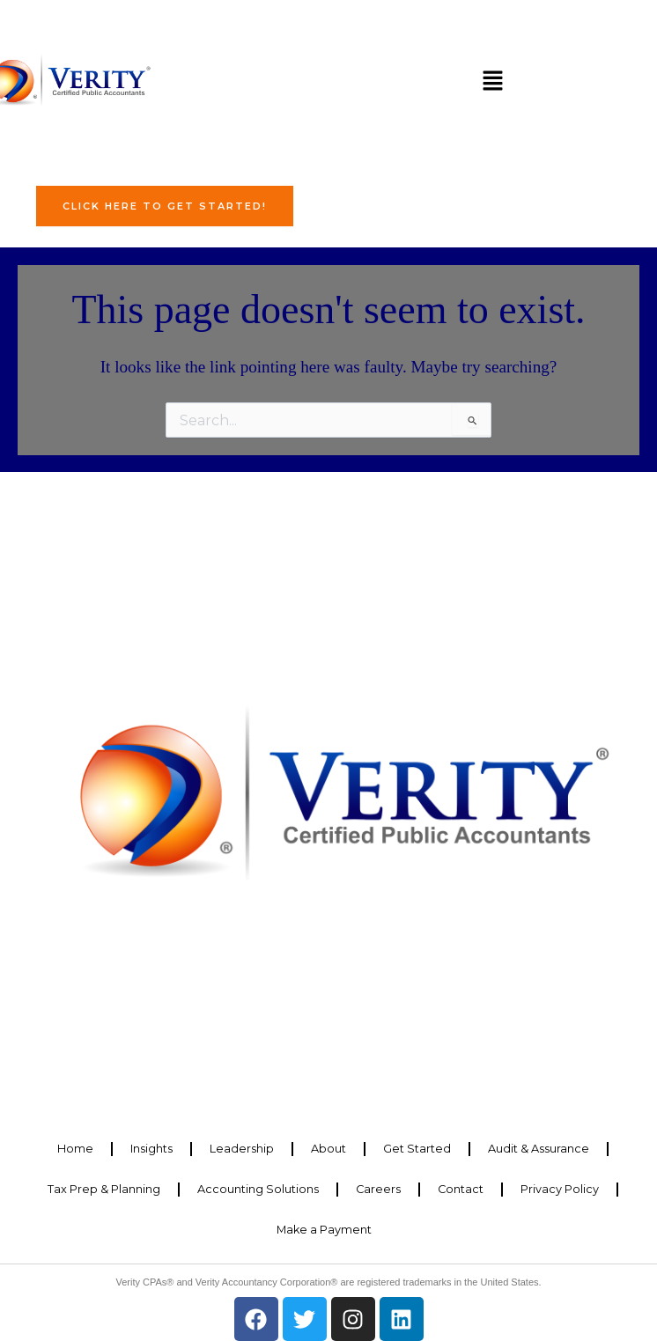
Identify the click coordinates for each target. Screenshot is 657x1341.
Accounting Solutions (258, 1189)
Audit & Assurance (538, 1148)
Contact (461, 1189)
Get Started (417, 1148)
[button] (493, 82)
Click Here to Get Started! (165, 206)
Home (75, 1148)
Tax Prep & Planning (104, 1189)
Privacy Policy (559, 1189)
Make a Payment (324, 1229)
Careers (378, 1189)
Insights (151, 1148)
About (328, 1148)
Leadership (242, 1148)
